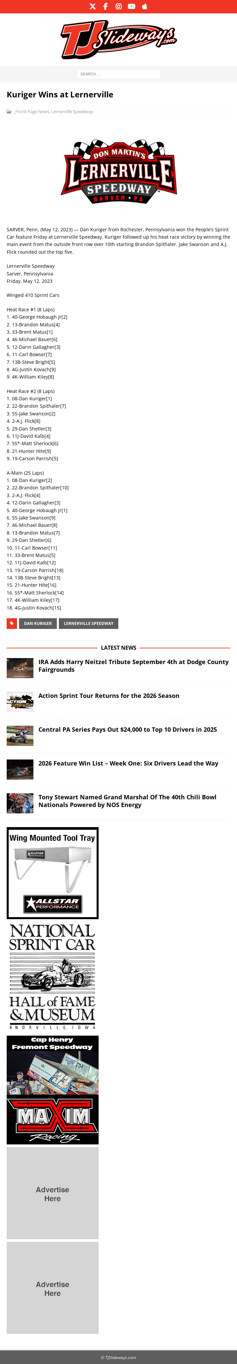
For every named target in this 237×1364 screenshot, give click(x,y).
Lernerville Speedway (72, 111)
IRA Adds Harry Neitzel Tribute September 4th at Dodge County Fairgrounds (133, 665)
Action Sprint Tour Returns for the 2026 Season (109, 696)
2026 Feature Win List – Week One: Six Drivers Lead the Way (128, 763)
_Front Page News (31, 111)
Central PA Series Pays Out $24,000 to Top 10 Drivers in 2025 (127, 729)
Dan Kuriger (38, 623)
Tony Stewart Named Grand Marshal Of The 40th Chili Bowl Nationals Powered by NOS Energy (127, 801)
